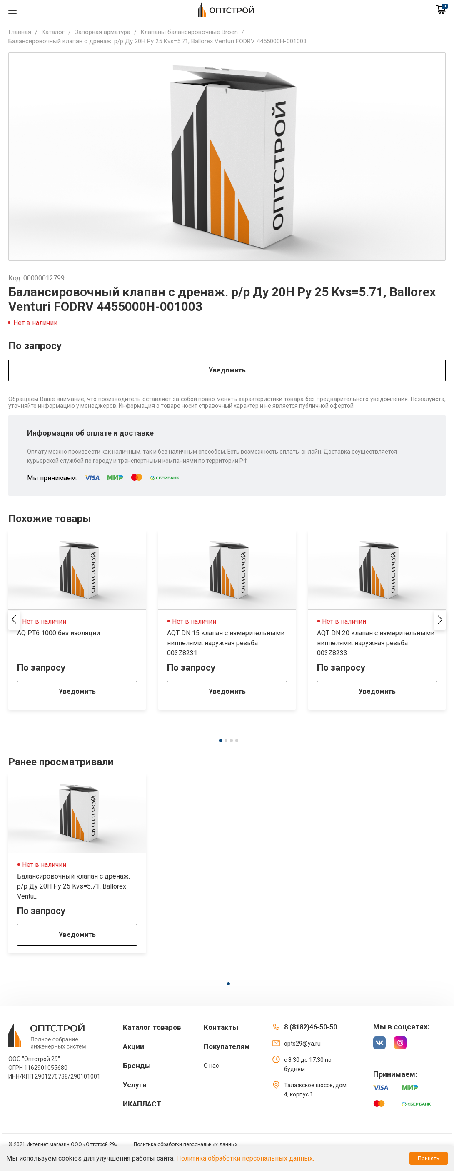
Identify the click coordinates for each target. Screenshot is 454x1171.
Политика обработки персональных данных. (245, 1158)
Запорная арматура (102, 32)
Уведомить (227, 370)
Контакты (221, 1027)
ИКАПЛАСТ (142, 1104)
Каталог (53, 32)
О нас (211, 1065)
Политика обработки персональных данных (185, 1144)
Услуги (135, 1085)
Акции (133, 1046)
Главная (19, 32)
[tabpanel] (77, 620)
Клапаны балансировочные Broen (189, 32)
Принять (428, 1158)
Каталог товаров (152, 1027)
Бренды (137, 1065)
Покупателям (227, 1046)
